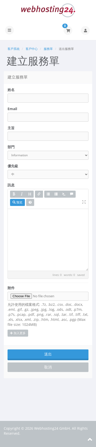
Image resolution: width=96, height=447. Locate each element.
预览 (17, 202)
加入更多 (18, 333)
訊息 (11, 185)
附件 (11, 287)
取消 (48, 366)
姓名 (11, 89)
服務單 (48, 49)
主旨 (11, 127)
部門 (11, 146)
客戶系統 (14, 49)
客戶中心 (32, 49)
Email (12, 108)
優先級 (13, 166)
